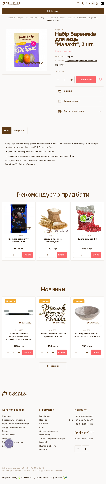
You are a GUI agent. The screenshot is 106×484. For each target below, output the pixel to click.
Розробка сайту (17, 477)
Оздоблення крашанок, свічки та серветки (58, 18)
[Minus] (8, 255)
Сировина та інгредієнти (14, 420)
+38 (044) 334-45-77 (84, 424)
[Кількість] (65, 79)
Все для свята (22, 18)
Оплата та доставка (48, 431)
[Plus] (19, 255)
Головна (11, 18)
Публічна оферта (47, 446)
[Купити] (27, 255)
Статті (42, 427)
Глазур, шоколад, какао (13, 427)
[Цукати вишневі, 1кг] (87, 218)
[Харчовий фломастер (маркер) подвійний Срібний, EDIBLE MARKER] (19, 313)
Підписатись (86, 79)
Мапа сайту (44, 434)
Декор (5, 431)
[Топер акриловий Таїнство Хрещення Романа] (53, 313)
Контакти (43, 423)
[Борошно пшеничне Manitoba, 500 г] (53, 218)
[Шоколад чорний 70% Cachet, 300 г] (19, 218)
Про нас (43, 420)
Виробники (44, 416)
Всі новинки (53, 366)
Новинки (6, 416)
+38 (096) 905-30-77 (84, 416)
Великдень (34, 18)
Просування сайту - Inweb (51, 477)
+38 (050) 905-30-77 (84, 420)
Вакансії (43, 442)
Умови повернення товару (52, 438)
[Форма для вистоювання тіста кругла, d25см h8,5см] (87, 313)
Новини (43, 449)
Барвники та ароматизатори (16, 423)
